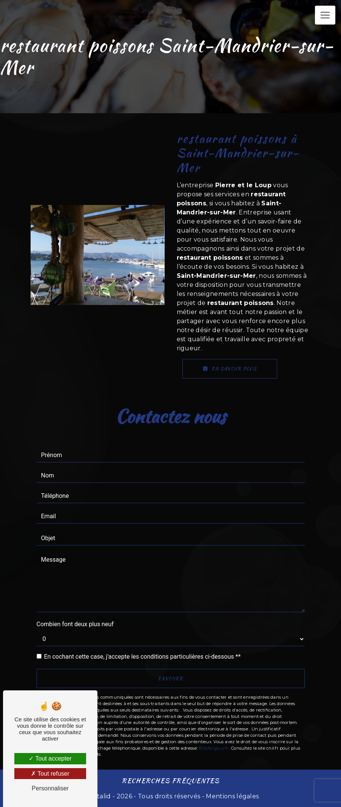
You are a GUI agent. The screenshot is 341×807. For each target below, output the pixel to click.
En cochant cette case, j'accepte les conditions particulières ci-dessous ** (142, 656)
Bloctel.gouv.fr (214, 748)
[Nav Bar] (325, 15)
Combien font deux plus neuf (75, 624)
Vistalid (100, 796)
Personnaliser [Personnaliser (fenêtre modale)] (50, 788)
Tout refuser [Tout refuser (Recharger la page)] (50, 773)
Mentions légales (231, 796)
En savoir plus (230, 368)
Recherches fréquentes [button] (170, 780)
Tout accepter (50, 758)
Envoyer (170, 678)
